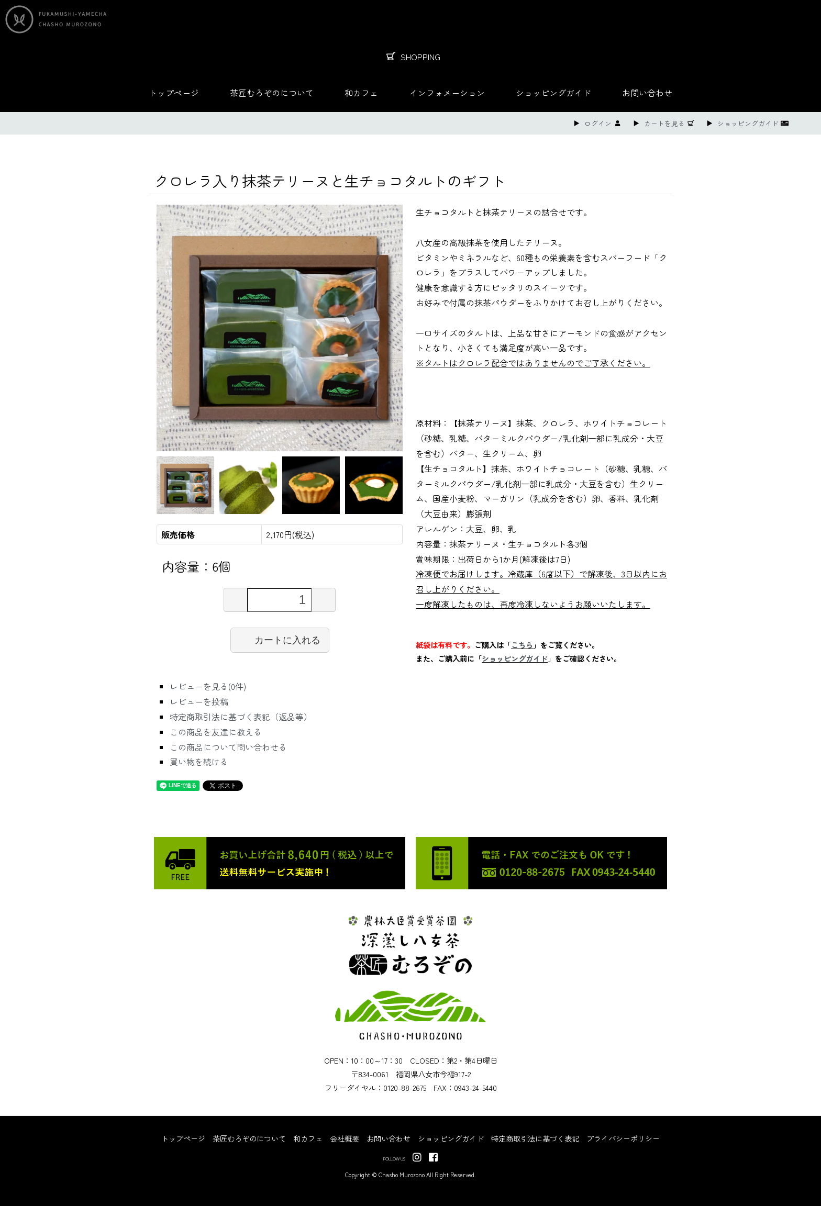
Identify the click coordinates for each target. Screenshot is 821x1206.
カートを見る (664, 123)
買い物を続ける (199, 761)
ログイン (598, 123)
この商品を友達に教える (216, 731)
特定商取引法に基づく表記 (535, 1138)
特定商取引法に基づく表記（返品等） (241, 716)
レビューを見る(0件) (208, 686)
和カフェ (361, 92)
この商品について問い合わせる (228, 747)
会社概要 (344, 1138)
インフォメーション (447, 92)
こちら (522, 644)
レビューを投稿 (199, 701)
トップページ (174, 92)
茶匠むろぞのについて (272, 92)
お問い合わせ (647, 92)
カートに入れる (279, 639)
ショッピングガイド (553, 92)
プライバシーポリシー (623, 1138)
